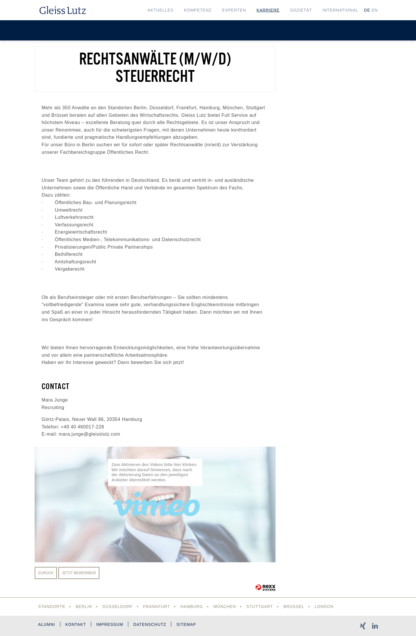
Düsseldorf (118, 606)
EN (375, 10)
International (340, 10)
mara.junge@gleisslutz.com (89, 434)
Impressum (110, 624)
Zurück (45, 573)
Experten (234, 10)
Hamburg (192, 606)
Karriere (268, 10)
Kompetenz (198, 10)
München (225, 606)
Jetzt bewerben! (79, 573)
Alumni (46, 624)
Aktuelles (161, 10)
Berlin (84, 606)
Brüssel (294, 606)
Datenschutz (150, 624)
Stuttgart (260, 606)
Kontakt (76, 624)
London (325, 606)
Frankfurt (156, 606)
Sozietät (301, 10)
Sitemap (187, 624)
